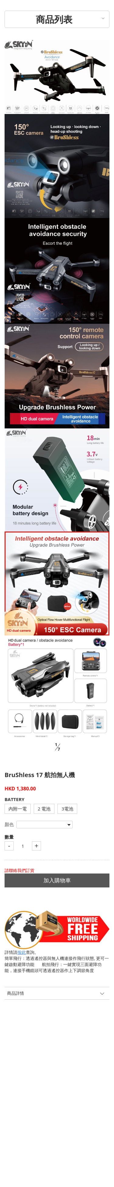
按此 (21, 952)
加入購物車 (57, 880)
